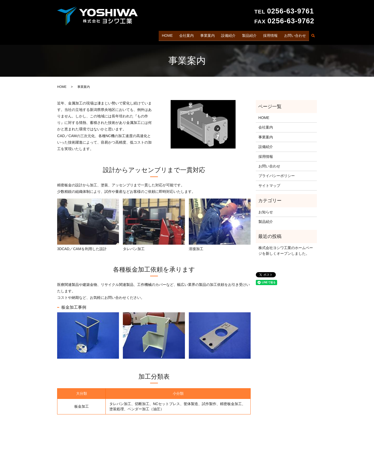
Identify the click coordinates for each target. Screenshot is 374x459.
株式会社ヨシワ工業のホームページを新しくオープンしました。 (285, 248)
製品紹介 (251, 34)
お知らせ (265, 210)
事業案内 (210, 34)
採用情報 (271, 34)
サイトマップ (269, 183)
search (313, 35)
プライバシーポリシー (276, 174)
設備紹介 (230, 34)
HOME (171, 34)
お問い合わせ (295, 34)
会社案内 (190, 34)
